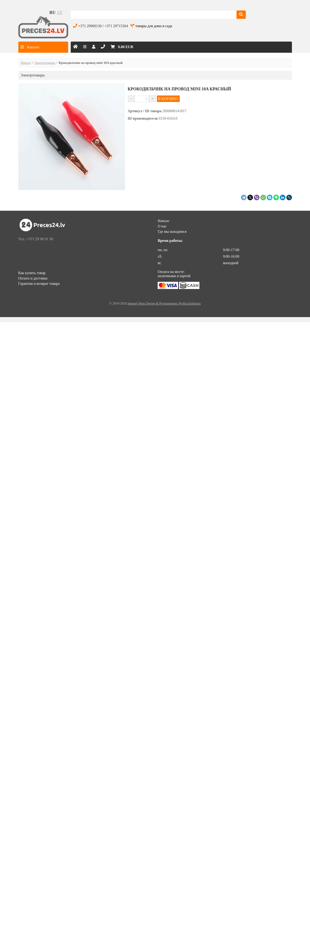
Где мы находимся (172, 231)
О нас (162, 226)
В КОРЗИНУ (168, 99)
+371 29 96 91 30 (40, 239)
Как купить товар (32, 273)
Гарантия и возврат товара (39, 284)
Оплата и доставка (33, 278)
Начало (26, 63)
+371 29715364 (116, 26)
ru (52, 12)
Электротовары (44, 63)
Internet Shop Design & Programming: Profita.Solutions (164, 303)
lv (59, 12)
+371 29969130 (90, 26)
